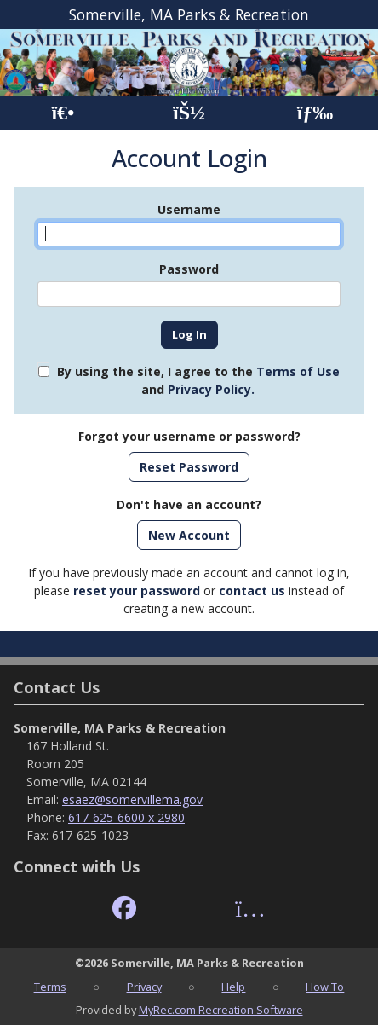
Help (233, 986)
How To (325, 986)
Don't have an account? (189, 504)
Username (189, 209)
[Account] (189, 113)
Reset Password (189, 467)
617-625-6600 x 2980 (126, 817)
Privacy (144, 986)
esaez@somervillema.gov (132, 799)
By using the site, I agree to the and (198, 380)
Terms (50, 986)
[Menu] (315, 113)
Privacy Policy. (211, 389)
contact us (252, 590)
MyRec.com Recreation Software (221, 1009)
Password (189, 269)
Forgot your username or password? (189, 436)
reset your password (136, 590)
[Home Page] (62, 113)
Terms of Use (298, 371)
